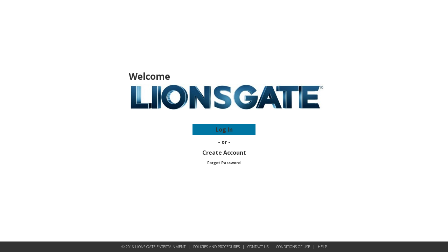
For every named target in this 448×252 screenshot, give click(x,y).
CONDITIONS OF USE (293, 246)
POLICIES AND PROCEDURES (216, 246)
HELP (322, 246)
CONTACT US (257, 246)
